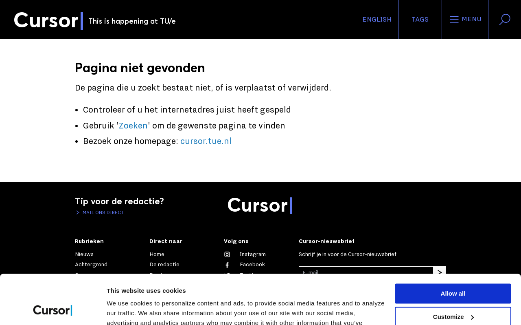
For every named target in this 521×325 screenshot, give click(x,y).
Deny (453, 293)
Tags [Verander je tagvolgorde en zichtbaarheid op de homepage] (420, 19)
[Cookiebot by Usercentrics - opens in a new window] (52, 309)
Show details (125, 308)
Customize (453, 270)
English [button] (377, 19)
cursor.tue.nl (206, 141)
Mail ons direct (102, 212)
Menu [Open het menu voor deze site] (465, 19)
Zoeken (133, 126)
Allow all (453, 247)
